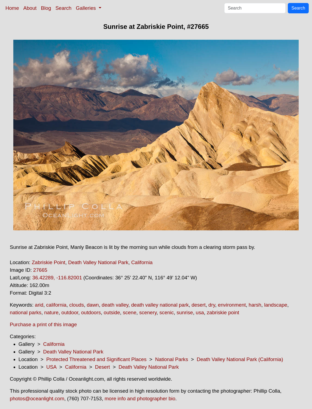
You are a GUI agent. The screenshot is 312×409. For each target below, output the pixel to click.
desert (199, 305)
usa (200, 312)
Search (63, 8)
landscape (275, 305)
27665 (40, 270)
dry (211, 305)
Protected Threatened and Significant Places (96, 359)
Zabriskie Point (48, 262)
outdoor (69, 312)
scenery (148, 312)
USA (51, 367)
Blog (46, 8)
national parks (25, 312)
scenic (166, 312)
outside (112, 312)
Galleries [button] (86, 8)
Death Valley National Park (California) (240, 359)
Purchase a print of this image (43, 324)
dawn (93, 305)
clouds (76, 305)
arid (39, 305)
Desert (102, 367)
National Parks (171, 359)
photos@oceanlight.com (37, 398)
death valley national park (160, 305)
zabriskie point (223, 312)
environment (232, 305)
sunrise (185, 312)
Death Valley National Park (98, 262)
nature (51, 312)
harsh (255, 305)
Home (12, 8)
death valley (115, 305)
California (142, 262)
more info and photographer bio (140, 398)
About (30, 8)
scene (129, 312)
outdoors (91, 312)
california (56, 305)
